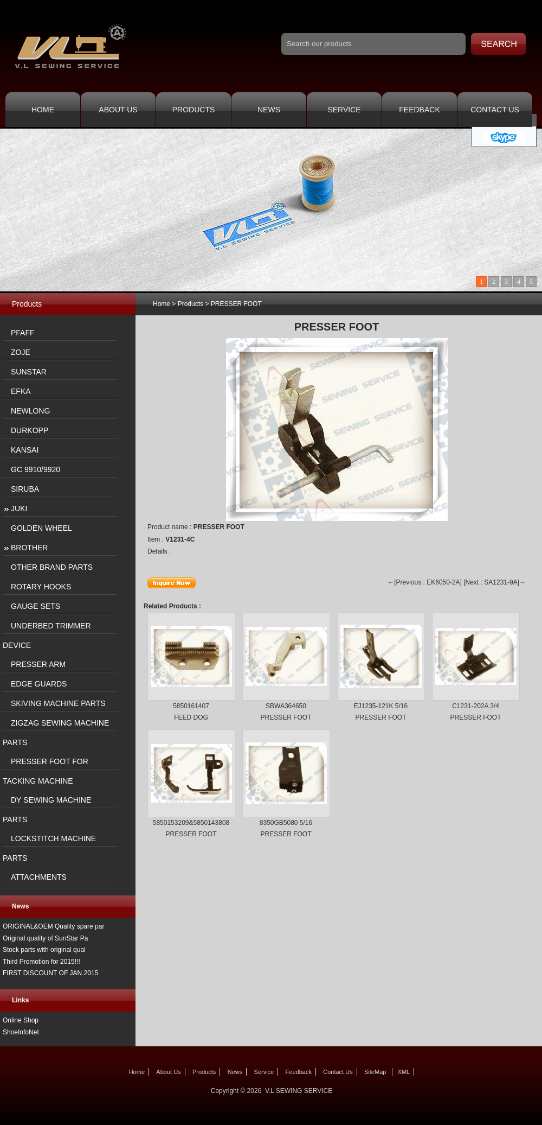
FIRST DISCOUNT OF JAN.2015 (50, 973)
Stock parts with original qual (44, 950)
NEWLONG (30, 410)
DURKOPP (29, 430)
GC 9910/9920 (35, 469)
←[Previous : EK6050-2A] (425, 582)
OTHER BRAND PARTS (52, 567)
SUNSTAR (29, 371)
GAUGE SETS (35, 606)
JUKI (19, 508)
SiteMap (375, 1072)
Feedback (419, 109)
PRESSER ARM (38, 664)
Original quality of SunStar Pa (45, 938)
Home (42, 109)
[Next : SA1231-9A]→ (494, 582)
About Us (118, 109)
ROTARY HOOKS (41, 586)
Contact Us (494, 109)
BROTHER (29, 547)
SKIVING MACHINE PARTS (58, 703)
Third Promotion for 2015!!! (41, 961)
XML (404, 1072)
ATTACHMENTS (39, 877)
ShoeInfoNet (21, 1032)
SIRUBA (25, 489)
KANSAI (24, 450)
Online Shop (20, 1020)
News (268, 109)
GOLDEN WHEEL (41, 528)
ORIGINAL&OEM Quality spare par (53, 926)
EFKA (21, 391)
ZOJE (20, 352)
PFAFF (23, 332)
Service (343, 109)
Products (193, 109)
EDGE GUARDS (39, 683)
